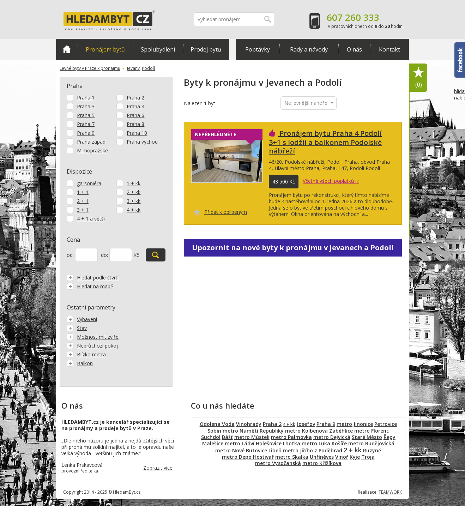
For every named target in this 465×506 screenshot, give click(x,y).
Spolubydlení (158, 49)
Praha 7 (86, 124)
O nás (354, 49)
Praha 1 (86, 97)
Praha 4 (135, 106)
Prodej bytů (206, 49)
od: (70, 255)
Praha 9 (86, 132)
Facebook (459, 60)
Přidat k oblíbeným (225, 212)
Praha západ (91, 141)
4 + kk (133, 209)
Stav (77, 328)
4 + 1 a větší (91, 218)
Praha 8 (135, 124)
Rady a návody (309, 49)
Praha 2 (135, 97)
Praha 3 (86, 106)
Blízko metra (86, 354)
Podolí (148, 68)
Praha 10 (137, 132)
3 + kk (133, 201)
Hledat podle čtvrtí (93, 277)
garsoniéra (89, 183)
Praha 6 (135, 115)
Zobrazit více (158, 467)
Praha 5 (86, 115)
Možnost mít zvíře (93, 336)
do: (104, 255)
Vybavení (82, 319)
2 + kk (133, 192)
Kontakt (389, 49)
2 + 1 (83, 201)
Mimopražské (92, 150)
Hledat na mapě (90, 286)
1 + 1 (83, 192)
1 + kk (133, 183)
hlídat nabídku (459, 108)
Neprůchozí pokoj (92, 345)
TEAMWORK (390, 492)
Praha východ (142, 141)
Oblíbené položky (418, 78)
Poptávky (257, 49)
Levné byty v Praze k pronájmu (90, 68)
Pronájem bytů (105, 49)
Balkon (80, 363)
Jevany (133, 68)
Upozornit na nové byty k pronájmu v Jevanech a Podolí (293, 247)
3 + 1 (83, 209)
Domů (66, 49)
